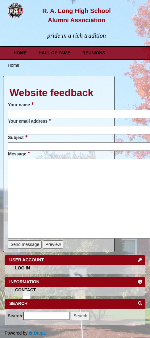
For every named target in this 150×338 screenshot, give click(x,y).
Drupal (38, 333)
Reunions (93, 52)
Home (20, 52)
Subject (18, 137)
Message (19, 153)
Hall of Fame (54, 52)
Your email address (30, 121)
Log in (22, 267)
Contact (25, 289)
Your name (21, 104)
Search (15, 315)
